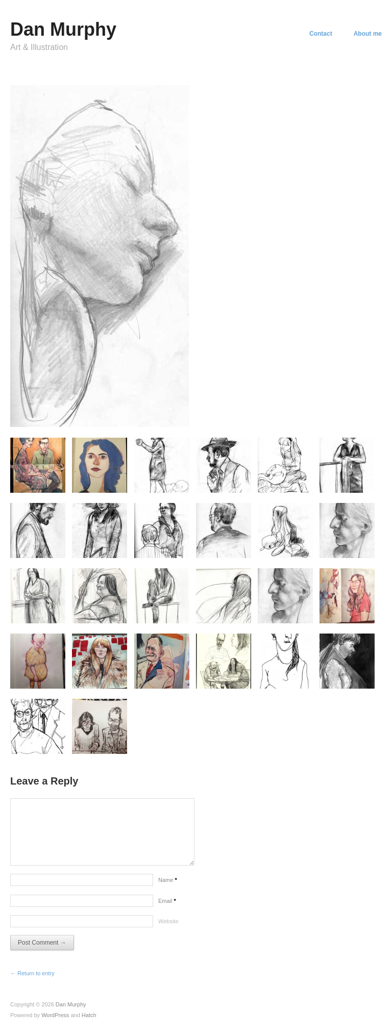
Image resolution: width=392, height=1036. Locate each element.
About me (368, 34)
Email (167, 901)
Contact (320, 34)
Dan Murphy (63, 29)
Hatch (89, 1015)
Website (168, 921)
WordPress (55, 1015)
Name (167, 880)
